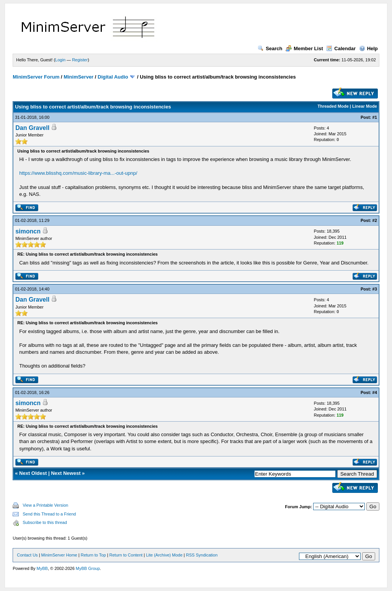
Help (368, 48)
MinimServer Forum (36, 77)
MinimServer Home (59, 555)
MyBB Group (88, 568)
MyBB (42, 568)
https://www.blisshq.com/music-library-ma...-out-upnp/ (78, 173)
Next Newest (65, 473)
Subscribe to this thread (45, 522)
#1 (374, 117)
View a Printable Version (45, 505)
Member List (304, 48)
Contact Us (27, 555)
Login (60, 59)
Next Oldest (33, 473)
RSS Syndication (202, 555)
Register (80, 59)
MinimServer (78, 77)
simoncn (28, 231)
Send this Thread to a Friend (49, 514)
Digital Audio (113, 77)
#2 (374, 220)
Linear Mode (364, 106)
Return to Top (93, 555)
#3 (374, 289)
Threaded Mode (333, 106)
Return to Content (126, 555)
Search (270, 48)
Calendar (341, 48)
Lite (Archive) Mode (164, 555)
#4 (374, 392)
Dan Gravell (32, 128)
